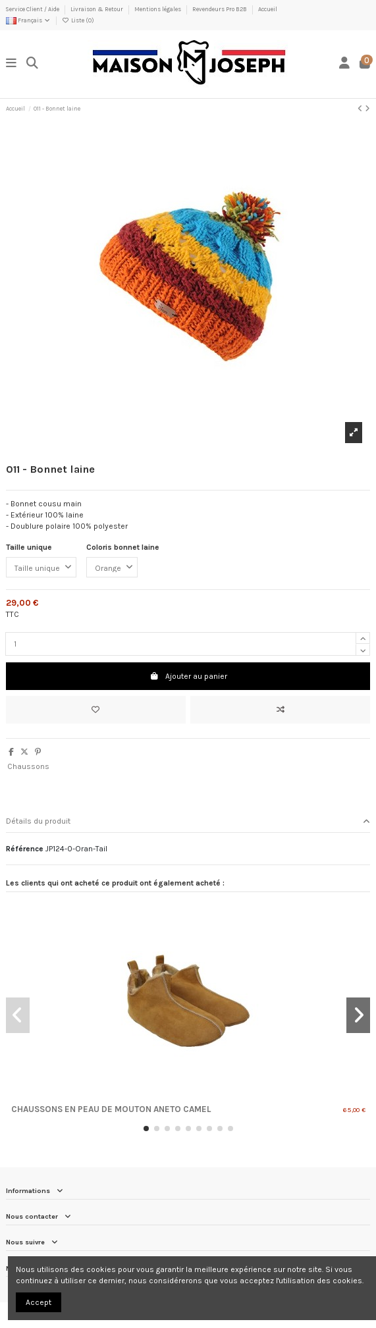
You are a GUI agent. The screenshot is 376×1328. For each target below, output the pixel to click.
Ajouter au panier (188, 676)
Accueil (267, 9)
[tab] (188, 822)
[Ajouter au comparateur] (280, 710)
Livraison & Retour (97, 9)
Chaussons (28, 766)
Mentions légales (158, 9)
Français (28, 20)
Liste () (78, 20)
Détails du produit (188, 821)
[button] (146, 1128)
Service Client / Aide (33, 9)
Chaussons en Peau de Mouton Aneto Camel (111, 1109)
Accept (38, 1302)
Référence (24, 848)
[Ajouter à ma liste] (96, 710)
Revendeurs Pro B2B (220, 9)
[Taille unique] (41, 567)
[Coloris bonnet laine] (112, 567)
